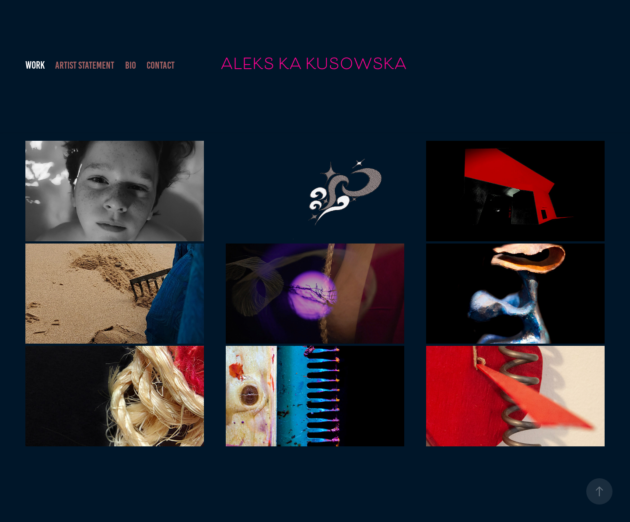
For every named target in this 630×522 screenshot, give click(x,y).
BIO (130, 65)
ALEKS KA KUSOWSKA (313, 65)
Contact (161, 65)
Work (35, 65)
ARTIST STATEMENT (84, 65)
